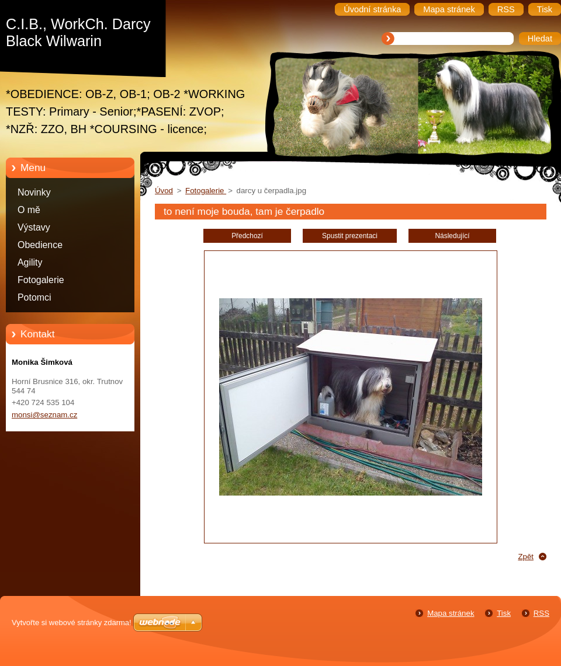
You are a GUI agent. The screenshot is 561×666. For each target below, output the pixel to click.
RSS (541, 613)
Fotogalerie (41, 280)
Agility (30, 262)
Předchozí (247, 236)
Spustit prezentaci (350, 236)
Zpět (526, 556)
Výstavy (34, 227)
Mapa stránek (450, 613)
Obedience (40, 245)
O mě (29, 210)
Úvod (164, 190)
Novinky (34, 192)
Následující (452, 236)
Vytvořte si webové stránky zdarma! (71, 622)
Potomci (34, 297)
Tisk (504, 613)
